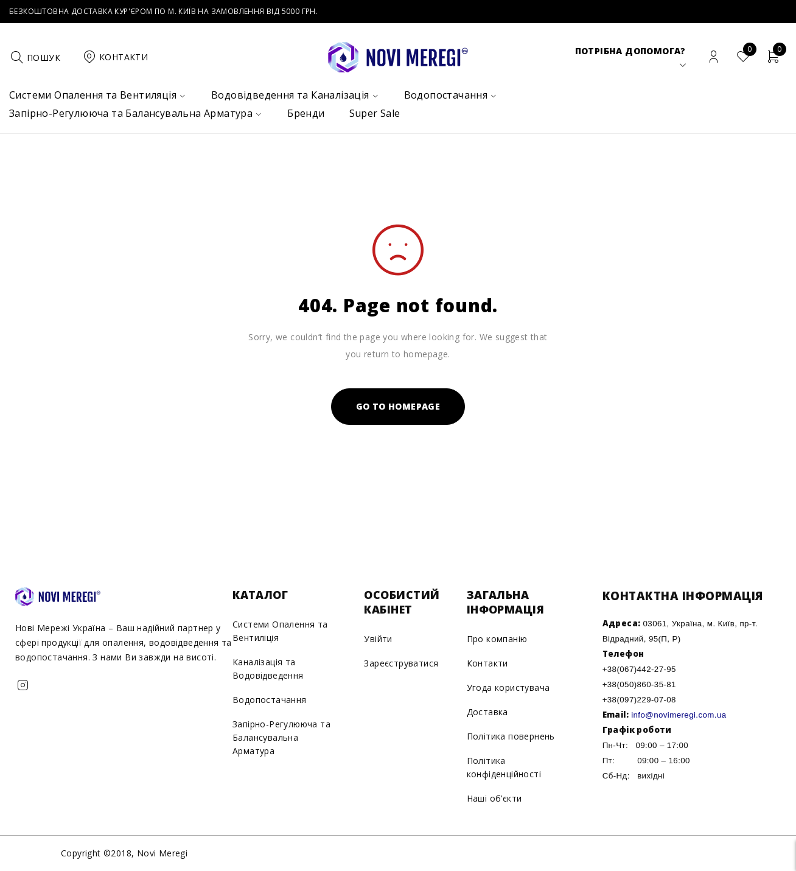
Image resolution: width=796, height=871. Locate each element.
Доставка (487, 712)
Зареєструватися (401, 663)
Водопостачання (269, 699)
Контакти (487, 663)
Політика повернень (511, 736)
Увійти (378, 639)
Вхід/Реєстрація (713, 57)
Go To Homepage (398, 406)
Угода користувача (508, 687)
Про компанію (497, 639)
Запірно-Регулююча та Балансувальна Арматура (281, 737)
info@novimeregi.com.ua (678, 714)
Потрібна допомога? (630, 51)
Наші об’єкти (494, 798)
